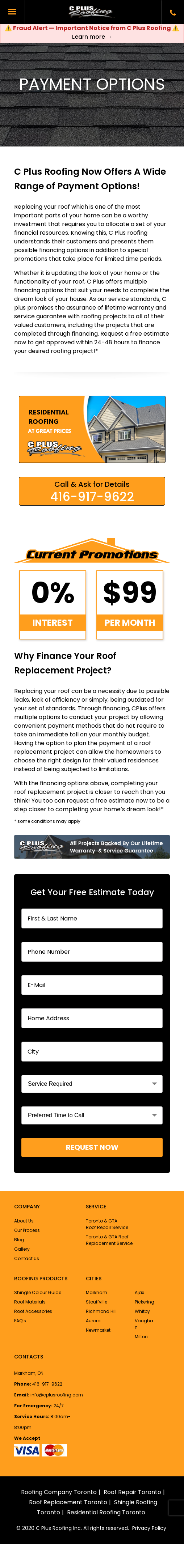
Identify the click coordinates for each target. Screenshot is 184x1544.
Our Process (27, 1230)
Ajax (139, 1292)
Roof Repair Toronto (132, 1492)
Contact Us (26, 1258)
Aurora (93, 1321)
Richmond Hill (101, 1311)
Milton (141, 1337)
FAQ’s (20, 1321)
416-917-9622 (47, 1384)
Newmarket (98, 1330)
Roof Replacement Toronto (68, 1502)
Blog (19, 1240)
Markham (96, 1292)
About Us (24, 1221)
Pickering (144, 1302)
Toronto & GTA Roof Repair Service (107, 1224)
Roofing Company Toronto (59, 1492)
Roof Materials (30, 1302)
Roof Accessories (33, 1311)
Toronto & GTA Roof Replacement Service (109, 1240)
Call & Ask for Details (92, 492)
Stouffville (96, 1302)
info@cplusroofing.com (56, 1395)
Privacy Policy (149, 1528)
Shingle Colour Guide (37, 1292)
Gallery (22, 1249)
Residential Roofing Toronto (106, 1512)
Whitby (142, 1311)
